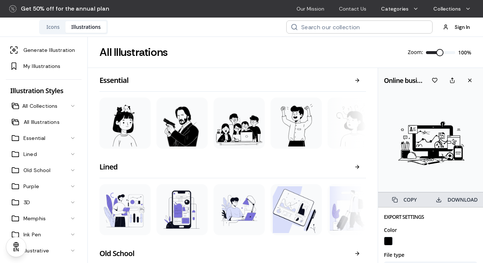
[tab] (100, 27)
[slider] (440, 52)
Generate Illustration (42, 50)
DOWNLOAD (457, 199)
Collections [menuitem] (452, 8)
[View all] (357, 80)
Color (390, 229)
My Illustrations (35, 66)
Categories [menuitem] (400, 8)
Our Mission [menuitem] (310, 8)
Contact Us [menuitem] (352, 8)
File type (394, 254)
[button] (59, 8)
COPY (404, 199)
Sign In (456, 27)
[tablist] (121, 27)
